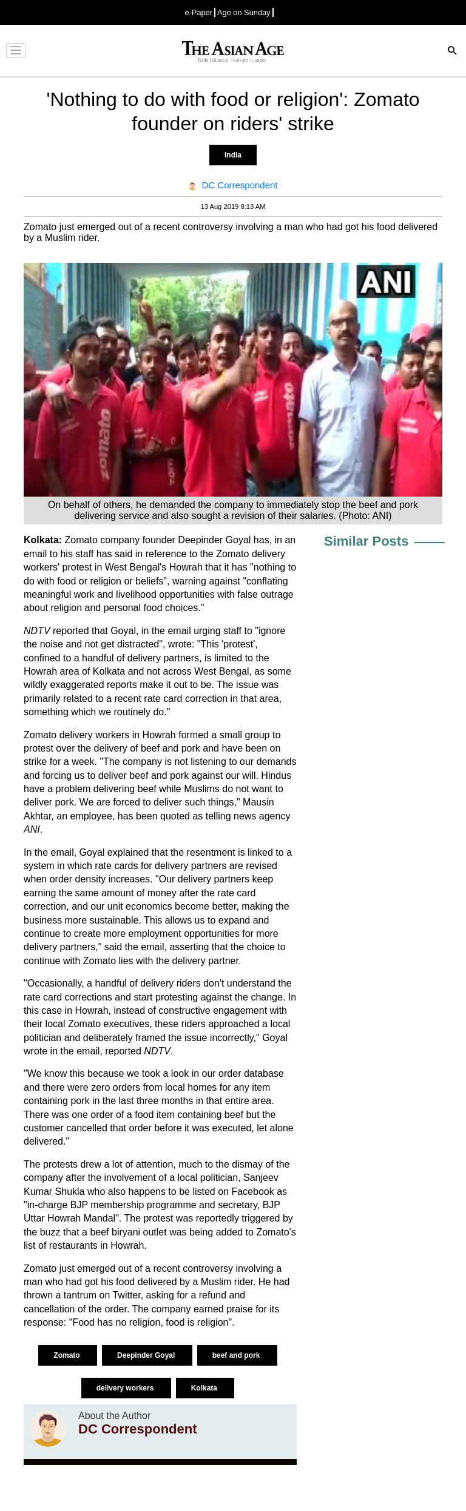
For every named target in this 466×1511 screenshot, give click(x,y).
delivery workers (126, 1388)
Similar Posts (366, 541)
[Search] (452, 51)
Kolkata (205, 1388)
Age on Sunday (244, 12)
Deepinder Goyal (147, 1355)
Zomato (67, 1355)
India (233, 155)
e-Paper (198, 12)
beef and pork (237, 1355)
